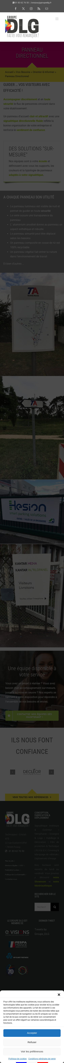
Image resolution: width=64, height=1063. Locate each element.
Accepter (32, 1045)
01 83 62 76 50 (22, 3)
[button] (59, 1007)
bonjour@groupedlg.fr (41, 3)
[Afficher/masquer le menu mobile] (57, 19)
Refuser (32, 1055)
